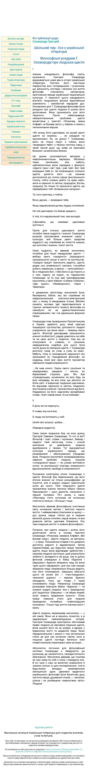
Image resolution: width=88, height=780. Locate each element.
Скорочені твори (16, 49)
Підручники (16, 85)
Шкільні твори (16, 44)
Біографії (15, 106)
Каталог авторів (16, 38)
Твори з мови (15, 111)
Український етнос (16, 126)
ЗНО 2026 (16, 59)
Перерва (16, 131)
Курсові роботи (44, 727)
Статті (16, 54)
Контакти (16, 137)
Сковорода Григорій (46, 41)
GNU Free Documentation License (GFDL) (54, 752)
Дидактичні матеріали (16, 95)
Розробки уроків (16, 64)
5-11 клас (15, 100)
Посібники (16, 90)
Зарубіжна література (16, 147)
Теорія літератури (16, 80)
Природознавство (16, 157)
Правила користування (15, 142)
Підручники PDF (16, 116)
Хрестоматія (16, 69)
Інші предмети (16, 162)
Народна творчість (16, 121)
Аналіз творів (15, 75)
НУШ (15, 152)
